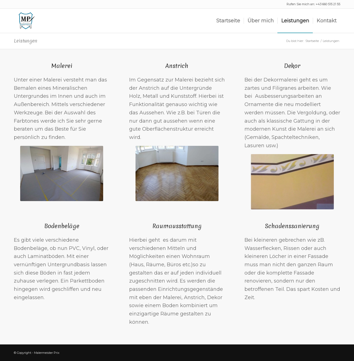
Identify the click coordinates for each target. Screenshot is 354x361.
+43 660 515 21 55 (328, 4)
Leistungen (25, 41)
